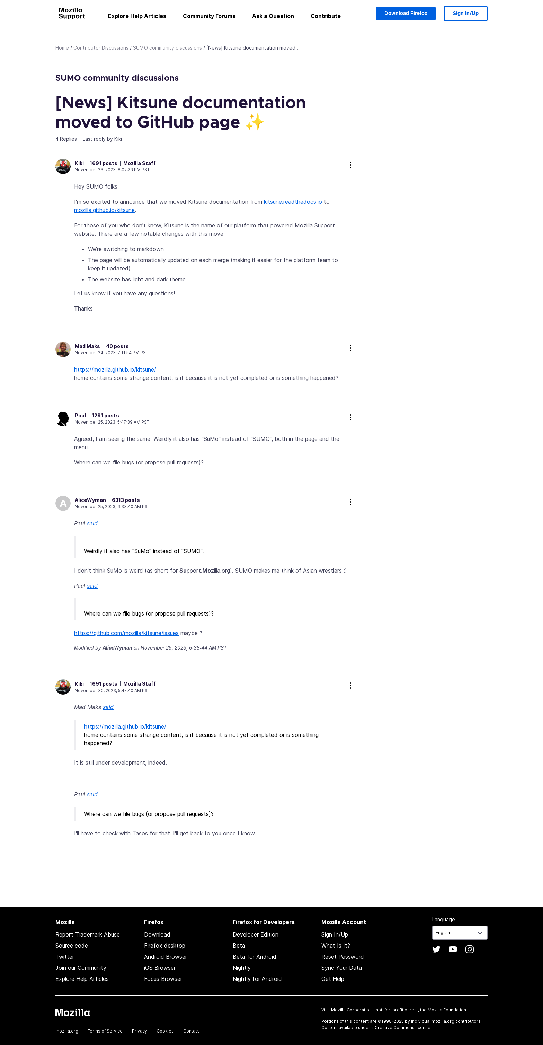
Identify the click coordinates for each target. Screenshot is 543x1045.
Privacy (139, 1031)
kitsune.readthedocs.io (293, 201)
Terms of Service (105, 1031)
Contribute (326, 15)
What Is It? (335, 945)
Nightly (242, 967)
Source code (71, 945)
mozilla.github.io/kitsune (104, 210)
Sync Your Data (341, 967)
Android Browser (165, 956)
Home (62, 48)
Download (157, 934)
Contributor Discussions (100, 48)
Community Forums (209, 15)
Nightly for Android (257, 978)
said (92, 523)
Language (443, 919)
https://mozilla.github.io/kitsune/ (115, 369)
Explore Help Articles (137, 15)
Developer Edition (255, 934)
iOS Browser (160, 967)
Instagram (469, 949)
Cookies (165, 1031)
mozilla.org (66, 1031)
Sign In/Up (466, 13)
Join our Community (80, 967)
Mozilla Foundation (447, 1009)
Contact (191, 1031)
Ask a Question (273, 15)
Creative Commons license (402, 1027)
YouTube (453, 949)
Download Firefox (405, 13)
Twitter (64, 956)
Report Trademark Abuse (87, 934)
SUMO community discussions (167, 48)
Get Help (332, 978)
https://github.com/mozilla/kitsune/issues (126, 632)
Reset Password (342, 956)
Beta (239, 945)
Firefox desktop (164, 945)
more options (350, 165)
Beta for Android (254, 956)
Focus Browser (163, 978)
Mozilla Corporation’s (353, 1009)
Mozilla (72, 1012)
